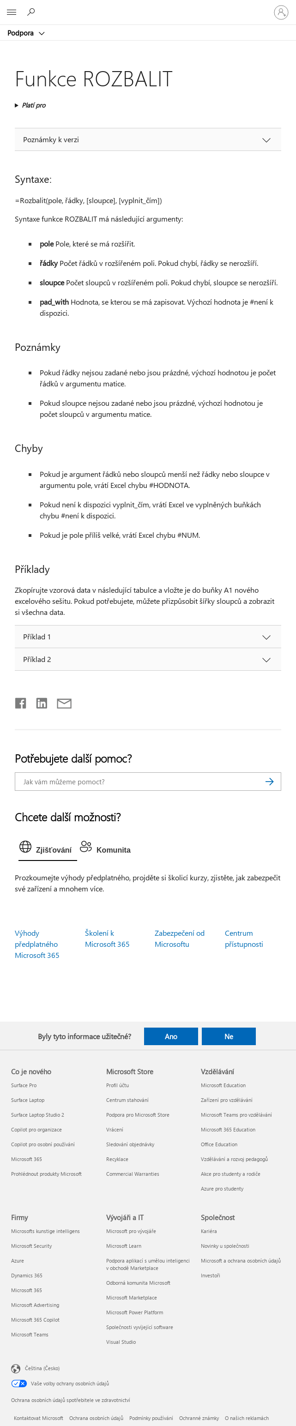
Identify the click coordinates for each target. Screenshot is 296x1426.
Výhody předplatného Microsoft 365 (37, 944)
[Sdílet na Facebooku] (21, 701)
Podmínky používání (151, 1417)
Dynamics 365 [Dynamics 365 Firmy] (26, 1275)
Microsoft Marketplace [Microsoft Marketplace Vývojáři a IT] (131, 1297)
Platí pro (33, 105)
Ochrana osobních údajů (96, 1417)
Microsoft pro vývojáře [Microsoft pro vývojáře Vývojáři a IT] (131, 1230)
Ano (171, 1036)
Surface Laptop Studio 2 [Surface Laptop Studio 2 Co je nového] (37, 1114)
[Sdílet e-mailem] (60, 701)
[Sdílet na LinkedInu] (38, 701)
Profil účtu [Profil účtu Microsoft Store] (117, 1085)
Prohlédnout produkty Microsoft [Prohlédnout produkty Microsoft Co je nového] (46, 1173)
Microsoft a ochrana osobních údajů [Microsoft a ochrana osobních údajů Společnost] (241, 1260)
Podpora (21, 32)
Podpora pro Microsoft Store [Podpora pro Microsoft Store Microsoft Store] (137, 1114)
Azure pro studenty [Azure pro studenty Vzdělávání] (222, 1188)
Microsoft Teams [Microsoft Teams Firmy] (29, 1334)
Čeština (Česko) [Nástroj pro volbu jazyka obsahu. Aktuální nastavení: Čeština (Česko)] (42, 1367)
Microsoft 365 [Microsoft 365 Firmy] (26, 1290)
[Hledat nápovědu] (32, 12)
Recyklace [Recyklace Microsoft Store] (117, 1158)
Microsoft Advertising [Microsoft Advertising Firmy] (35, 1304)
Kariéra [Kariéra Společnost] (209, 1230)
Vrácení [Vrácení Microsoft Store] (114, 1129)
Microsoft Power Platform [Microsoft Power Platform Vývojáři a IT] (134, 1312)
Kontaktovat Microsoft (38, 1417)
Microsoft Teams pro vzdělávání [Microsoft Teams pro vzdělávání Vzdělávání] (236, 1114)
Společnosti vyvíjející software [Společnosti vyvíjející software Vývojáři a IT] (139, 1327)
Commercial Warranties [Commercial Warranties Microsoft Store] (132, 1173)
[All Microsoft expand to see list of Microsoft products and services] (11, 12)
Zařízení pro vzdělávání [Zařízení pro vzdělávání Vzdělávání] (227, 1099)
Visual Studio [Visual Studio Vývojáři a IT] (121, 1341)
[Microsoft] (148, 6)
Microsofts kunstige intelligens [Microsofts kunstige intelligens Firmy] (45, 1230)
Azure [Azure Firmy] (17, 1260)
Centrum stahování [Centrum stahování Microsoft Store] (127, 1099)
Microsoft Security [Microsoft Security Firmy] (31, 1245)
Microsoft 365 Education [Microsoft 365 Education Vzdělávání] (228, 1129)
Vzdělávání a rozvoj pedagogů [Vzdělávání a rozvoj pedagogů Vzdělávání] (234, 1158)
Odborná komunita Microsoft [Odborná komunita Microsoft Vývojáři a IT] (138, 1282)
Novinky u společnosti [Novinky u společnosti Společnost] (225, 1245)
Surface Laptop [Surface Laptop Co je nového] (27, 1099)
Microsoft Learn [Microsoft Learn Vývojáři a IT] (123, 1245)
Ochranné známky (199, 1417)
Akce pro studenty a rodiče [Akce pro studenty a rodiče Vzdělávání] (230, 1173)
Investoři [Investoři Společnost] (210, 1275)
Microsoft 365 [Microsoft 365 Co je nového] (26, 1158)
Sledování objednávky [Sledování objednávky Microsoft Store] (130, 1144)
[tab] (47, 849)
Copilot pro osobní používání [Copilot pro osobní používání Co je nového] (43, 1144)
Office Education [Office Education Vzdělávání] (219, 1144)
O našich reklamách (247, 1417)
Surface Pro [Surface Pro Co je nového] (23, 1085)
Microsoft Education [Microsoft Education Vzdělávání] (223, 1085)
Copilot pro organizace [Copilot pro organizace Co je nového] (36, 1129)
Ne (228, 1036)
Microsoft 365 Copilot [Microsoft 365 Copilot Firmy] (35, 1319)
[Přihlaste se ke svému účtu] (281, 12)
